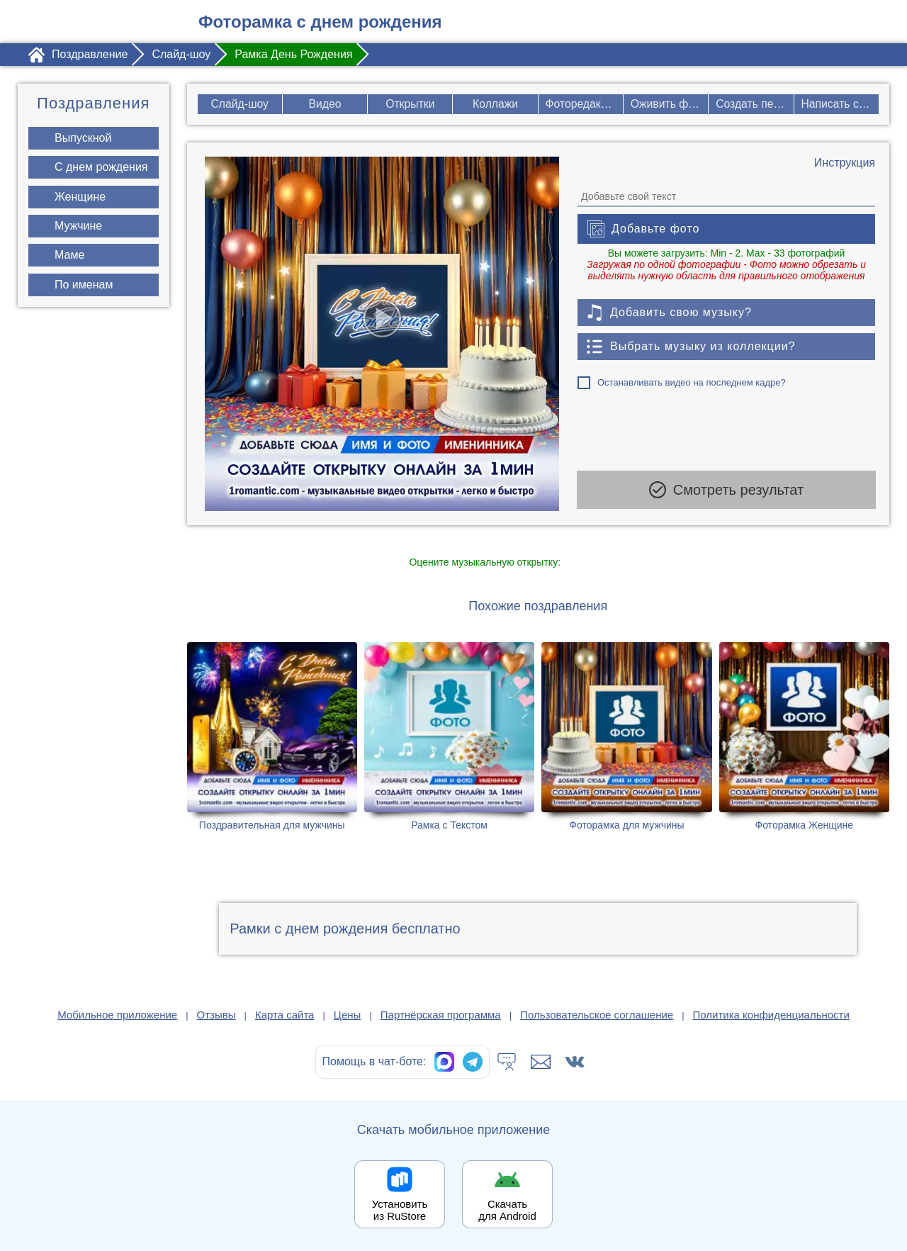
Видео (325, 104)
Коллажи (496, 104)
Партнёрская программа (441, 1015)
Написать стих (840, 104)
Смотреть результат (726, 491)
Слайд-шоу (239, 104)
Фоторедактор (583, 104)
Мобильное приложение (117, 1015)
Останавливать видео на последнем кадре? (691, 382)
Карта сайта (285, 1015)
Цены (347, 1015)
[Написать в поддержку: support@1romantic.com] (541, 1062)
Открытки (409, 104)
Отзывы (216, 1015)
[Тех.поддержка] (507, 1062)
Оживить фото (669, 104)
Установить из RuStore (400, 1210)
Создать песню (754, 104)
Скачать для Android (507, 1210)
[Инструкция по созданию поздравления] (844, 163)
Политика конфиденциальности (771, 1015)
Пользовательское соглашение (596, 1015)
